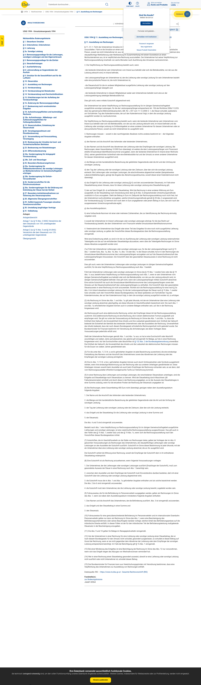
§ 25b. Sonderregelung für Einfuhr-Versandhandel (37, 177)
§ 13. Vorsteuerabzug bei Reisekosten (39, 91)
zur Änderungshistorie (93, 579)
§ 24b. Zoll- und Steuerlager (35, 160)
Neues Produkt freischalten (146, 50)
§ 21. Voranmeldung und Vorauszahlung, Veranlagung (40, 137)
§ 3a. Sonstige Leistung (33, 51)
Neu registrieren (146, 47)
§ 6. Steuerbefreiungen (32, 63)
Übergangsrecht (29, 238)
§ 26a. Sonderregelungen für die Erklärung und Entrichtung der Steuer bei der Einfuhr (42, 189)
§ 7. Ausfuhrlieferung (32, 67)
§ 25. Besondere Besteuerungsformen (39, 163)
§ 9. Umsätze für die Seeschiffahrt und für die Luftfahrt (42, 76)
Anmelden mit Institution (147, 37)
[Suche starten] (106, 4)
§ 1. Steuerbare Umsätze (33, 42)
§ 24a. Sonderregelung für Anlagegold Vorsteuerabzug (39, 155)
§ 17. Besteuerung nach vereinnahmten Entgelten (39, 107)
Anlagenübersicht (30, 217)
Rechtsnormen (36, 12)
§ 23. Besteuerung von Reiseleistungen (39, 148)
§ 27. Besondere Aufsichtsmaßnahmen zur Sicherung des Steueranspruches (41, 194)
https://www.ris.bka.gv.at (110, 572)
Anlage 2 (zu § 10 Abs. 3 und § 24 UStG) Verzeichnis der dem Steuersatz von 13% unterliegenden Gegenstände (39, 232)
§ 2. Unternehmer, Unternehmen (36, 45)
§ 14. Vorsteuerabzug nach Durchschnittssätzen (43, 94)
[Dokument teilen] (177, 24)
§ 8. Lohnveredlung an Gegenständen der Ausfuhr (40, 71)
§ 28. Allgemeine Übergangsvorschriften (40, 199)
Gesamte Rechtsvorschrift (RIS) (135, 572)
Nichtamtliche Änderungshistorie (36, 38)
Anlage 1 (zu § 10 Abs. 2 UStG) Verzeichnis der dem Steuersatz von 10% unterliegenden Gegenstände (42, 223)
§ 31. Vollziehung (30, 211)
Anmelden (146, 23)
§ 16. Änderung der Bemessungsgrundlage (41, 103)
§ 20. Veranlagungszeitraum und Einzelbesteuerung (36, 132)
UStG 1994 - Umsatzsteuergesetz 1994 (59, 12)
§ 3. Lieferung (29, 48)
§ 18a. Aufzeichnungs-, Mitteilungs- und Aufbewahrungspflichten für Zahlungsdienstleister (39, 119)
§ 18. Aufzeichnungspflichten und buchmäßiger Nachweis (43, 113)
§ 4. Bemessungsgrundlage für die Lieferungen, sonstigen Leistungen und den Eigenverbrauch (43, 56)
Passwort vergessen (146, 44)
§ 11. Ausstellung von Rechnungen (89, 12)
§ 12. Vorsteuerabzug (32, 88)
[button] (130, 4)
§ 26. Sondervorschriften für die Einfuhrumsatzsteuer (36, 183)
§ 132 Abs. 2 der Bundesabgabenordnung (152, 341)
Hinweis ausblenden (100, 680)
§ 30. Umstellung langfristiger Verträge (39, 208)
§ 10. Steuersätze (30, 81)
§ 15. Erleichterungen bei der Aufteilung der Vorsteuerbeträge (41, 98)
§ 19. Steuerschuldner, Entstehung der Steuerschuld (39, 126)
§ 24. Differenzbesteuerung (34, 151)
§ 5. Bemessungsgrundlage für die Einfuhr (40, 60)
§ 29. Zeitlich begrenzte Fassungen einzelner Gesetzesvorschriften (42, 203)
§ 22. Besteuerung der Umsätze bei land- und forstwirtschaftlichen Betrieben (42, 143)
